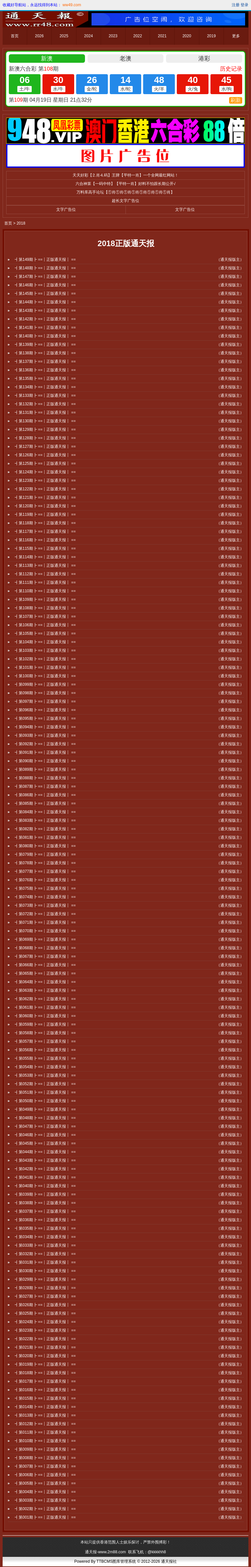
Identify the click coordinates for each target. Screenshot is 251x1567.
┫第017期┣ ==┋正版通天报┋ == (45, 1381)
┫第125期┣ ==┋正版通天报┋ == (45, 463)
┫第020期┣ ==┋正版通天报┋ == (45, 1356)
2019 (211, 36)
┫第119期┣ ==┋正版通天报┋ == (45, 514)
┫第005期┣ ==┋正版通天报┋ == (45, 1483)
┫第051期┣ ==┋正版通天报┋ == (45, 1092)
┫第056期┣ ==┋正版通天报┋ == (45, 1050)
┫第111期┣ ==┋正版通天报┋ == (45, 582)
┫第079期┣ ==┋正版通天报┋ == (45, 854)
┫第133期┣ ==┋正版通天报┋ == (45, 395)
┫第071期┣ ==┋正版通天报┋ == (45, 922)
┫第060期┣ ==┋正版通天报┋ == (45, 1016)
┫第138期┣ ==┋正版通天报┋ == (45, 353)
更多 (236, 36)
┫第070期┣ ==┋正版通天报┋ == (45, 931)
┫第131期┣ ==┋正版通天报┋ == (45, 412)
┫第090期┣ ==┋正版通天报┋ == (45, 761)
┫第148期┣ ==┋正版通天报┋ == (45, 268)
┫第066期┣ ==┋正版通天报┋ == (45, 965)
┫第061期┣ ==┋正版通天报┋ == (45, 1007)
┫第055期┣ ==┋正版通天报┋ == (45, 1058)
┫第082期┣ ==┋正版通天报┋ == (45, 829)
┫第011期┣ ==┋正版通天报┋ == (45, 1432)
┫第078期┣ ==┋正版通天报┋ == (45, 863)
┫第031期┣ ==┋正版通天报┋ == (45, 1262)
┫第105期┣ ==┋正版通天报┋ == (45, 633)
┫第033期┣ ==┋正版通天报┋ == (45, 1245)
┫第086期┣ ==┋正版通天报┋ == (45, 795)
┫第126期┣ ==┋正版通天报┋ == (45, 455)
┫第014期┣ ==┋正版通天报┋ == (45, 1407)
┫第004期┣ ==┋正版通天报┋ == (45, 1492)
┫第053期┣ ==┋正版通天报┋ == (45, 1075)
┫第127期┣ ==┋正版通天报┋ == (45, 446)
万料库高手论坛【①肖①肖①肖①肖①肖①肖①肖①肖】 (125, 192)
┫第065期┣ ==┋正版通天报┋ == (45, 973)
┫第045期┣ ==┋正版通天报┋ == (45, 1143)
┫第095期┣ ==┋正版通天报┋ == (45, 718)
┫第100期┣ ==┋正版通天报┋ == (45, 676)
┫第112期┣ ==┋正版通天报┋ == (45, 574)
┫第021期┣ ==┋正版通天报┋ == (45, 1347)
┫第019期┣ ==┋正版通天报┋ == (45, 1364)
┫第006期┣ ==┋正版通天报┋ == (45, 1475)
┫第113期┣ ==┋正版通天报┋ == (45, 565)
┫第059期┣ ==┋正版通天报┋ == (45, 1024)
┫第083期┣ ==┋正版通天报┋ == (45, 820)
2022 (137, 36)
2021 (162, 36)
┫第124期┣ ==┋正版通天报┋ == (45, 472)
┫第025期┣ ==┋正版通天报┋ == (45, 1313)
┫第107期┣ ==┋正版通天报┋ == (45, 616)
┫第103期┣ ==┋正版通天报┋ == (45, 650)
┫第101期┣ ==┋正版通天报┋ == (45, 667)
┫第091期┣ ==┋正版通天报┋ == (45, 752)
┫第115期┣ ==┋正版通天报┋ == (45, 548)
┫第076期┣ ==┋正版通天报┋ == (45, 880)
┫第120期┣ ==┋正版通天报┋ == (45, 506)
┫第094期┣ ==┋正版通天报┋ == (45, 727)
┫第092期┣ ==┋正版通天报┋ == (45, 744)
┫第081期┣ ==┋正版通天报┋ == (45, 837)
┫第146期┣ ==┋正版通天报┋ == (45, 285)
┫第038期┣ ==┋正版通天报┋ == (45, 1203)
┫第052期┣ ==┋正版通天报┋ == (45, 1084)
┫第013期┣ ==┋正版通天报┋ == (45, 1415)
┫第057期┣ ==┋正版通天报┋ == (45, 1041)
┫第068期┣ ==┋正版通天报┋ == (45, 948)
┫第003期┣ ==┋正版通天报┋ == (45, 1500)
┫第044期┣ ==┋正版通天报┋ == (45, 1152)
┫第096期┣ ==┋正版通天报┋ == (45, 710)
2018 (21, 223)
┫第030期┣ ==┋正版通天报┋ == (45, 1271)
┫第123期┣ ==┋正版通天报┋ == (45, 480)
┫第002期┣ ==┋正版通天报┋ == (45, 1509)
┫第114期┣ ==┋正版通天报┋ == (45, 557)
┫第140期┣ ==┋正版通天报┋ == (45, 336)
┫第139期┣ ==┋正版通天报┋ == (45, 344)
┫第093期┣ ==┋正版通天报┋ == (45, 735)
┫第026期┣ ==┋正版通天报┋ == (45, 1305)
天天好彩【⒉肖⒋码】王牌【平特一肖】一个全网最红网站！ (125, 175)
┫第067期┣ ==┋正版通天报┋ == (45, 956)
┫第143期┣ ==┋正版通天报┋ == (45, 310)
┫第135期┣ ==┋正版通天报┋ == (45, 378)
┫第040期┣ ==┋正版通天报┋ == (45, 1186)
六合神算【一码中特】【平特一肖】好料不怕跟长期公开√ (125, 183)
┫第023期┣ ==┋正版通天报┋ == (45, 1330)
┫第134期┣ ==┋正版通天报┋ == (45, 387)
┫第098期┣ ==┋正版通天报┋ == (45, 693)
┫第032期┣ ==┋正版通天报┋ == (45, 1254)
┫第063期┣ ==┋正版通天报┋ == (45, 990)
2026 (39, 36)
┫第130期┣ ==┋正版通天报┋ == (45, 421)
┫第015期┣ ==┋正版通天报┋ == (45, 1398)
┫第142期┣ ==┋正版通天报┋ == (45, 319)
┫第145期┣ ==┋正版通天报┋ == (45, 293)
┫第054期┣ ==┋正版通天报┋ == (45, 1067)
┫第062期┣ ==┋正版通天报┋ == (45, 999)
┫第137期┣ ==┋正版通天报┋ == (45, 361)
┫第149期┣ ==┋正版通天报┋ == (45, 259)
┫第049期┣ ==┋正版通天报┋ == (45, 1109)
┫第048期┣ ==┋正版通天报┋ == (45, 1118)
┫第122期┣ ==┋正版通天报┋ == (45, 489)
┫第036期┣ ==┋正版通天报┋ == (45, 1220)
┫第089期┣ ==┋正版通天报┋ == (45, 769)
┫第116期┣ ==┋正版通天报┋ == (45, 540)
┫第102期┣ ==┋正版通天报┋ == (45, 659)
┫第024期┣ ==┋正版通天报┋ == (45, 1322)
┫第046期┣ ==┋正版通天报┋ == (45, 1135)
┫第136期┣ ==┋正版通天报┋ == (45, 370)
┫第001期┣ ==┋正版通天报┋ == (45, 1517)
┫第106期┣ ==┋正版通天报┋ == (45, 625)
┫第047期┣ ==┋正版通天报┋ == (45, 1126)
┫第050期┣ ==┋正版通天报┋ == (45, 1101)
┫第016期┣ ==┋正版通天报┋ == (45, 1390)
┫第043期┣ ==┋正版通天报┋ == (45, 1160)
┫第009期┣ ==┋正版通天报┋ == (45, 1449)
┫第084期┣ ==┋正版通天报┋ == (45, 812)
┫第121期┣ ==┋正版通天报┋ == (45, 497)
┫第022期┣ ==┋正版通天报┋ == (45, 1339)
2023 (113, 36)
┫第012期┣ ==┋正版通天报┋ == (45, 1424)
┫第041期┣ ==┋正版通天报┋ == (45, 1177)
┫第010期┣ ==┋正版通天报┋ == (45, 1441)
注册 (236, 5)
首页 (15, 36)
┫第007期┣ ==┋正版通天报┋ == (45, 1466)
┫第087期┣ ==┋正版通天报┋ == (45, 786)
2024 (88, 36)
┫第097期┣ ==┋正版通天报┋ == (45, 701)
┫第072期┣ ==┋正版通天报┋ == (45, 914)
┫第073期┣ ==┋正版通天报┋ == (45, 905)
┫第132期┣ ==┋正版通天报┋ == (45, 404)
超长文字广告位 (125, 200)
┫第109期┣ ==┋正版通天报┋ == (45, 599)
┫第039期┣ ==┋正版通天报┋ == (45, 1194)
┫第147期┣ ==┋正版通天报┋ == (45, 276)
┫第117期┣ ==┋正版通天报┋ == (45, 531)
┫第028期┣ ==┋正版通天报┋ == (45, 1288)
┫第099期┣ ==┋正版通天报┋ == (45, 684)
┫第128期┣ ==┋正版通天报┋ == (45, 438)
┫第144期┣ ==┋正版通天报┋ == (45, 302)
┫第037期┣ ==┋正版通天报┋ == (45, 1211)
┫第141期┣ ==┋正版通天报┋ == (45, 327)
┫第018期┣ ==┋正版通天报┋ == (45, 1373)
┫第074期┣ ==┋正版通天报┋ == (45, 897)
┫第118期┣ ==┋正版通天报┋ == (45, 523)
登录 (244, 5)
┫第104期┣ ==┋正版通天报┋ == (45, 642)
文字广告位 (66, 209)
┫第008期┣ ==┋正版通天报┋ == (45, 1458)
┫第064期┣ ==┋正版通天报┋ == (45, 982)
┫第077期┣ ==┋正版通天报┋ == (45, 871)
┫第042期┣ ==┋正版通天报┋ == (45, 1169)
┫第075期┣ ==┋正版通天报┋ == (45, 888)
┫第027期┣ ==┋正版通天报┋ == (45, 1296)
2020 (186, 36)
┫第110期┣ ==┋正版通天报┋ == (45, 591)
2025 (63, 36)
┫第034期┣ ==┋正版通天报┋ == (45, 1237)
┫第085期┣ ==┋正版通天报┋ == (45, 803)
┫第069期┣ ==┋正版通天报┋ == (45, 939)
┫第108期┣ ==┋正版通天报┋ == (45, 608)
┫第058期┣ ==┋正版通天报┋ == (45, 1033)
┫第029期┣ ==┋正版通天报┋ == (45, 1279)
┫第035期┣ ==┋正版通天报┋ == (45, 1228)
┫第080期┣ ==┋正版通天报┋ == (45, 846)
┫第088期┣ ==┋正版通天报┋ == (45, 778)
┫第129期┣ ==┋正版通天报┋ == (45, 429)
